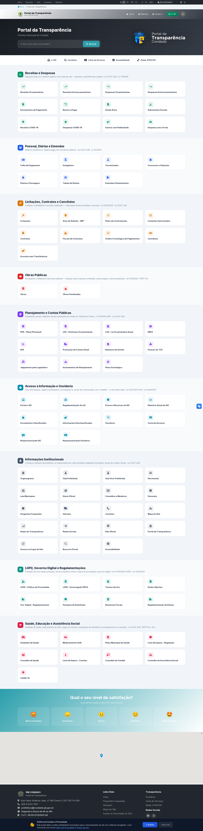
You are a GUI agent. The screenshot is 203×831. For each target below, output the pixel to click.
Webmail (58, 2)
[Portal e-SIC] (38, 409)
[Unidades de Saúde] (38, 646)
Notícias (143, 14)
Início (20, 2)
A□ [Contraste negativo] (136, 2)
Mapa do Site (109, 809)
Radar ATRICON (146, 60)
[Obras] (38, 298)
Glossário (29, 2)
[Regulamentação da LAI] (80, 411)
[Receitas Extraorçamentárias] (80, 89)
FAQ (38, 2)
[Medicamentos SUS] (80, 648)
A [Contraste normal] (123, 2)
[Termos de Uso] (123, 595)
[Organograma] (38, 482)
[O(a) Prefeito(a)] (80, 484)
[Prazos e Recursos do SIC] (123, 413)
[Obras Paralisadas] (80, 300)
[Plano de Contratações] (123, 228)
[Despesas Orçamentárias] (123, 89)
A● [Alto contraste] (128, 2)
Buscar (91, 44)
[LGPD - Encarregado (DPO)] (80, 593)
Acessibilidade (121, 60)
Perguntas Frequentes (114, 801)
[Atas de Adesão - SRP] (80, 226)
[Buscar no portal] (51, 44)
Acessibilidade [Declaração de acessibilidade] (165, 2)
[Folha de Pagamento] (38, 169)
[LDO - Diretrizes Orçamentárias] (80, 337)
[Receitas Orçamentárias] (38, 89)
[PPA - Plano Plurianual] (38, 336)
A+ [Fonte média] (146, 2)
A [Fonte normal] (142, 2)
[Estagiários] (80, 173)
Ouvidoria (48, 2)
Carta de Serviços (94, 60)
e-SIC (172, 14)
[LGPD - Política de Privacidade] (38, 591)
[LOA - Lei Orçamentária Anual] (123, 339)
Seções (157, 14)
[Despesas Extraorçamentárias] (165, 89)
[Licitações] (38, 225)
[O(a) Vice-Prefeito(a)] (123, 486)
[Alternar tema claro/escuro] (183, 14)
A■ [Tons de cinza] (132, 2)
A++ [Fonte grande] (151, 2)
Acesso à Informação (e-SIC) (117, 813)
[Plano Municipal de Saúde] (123, 650)
